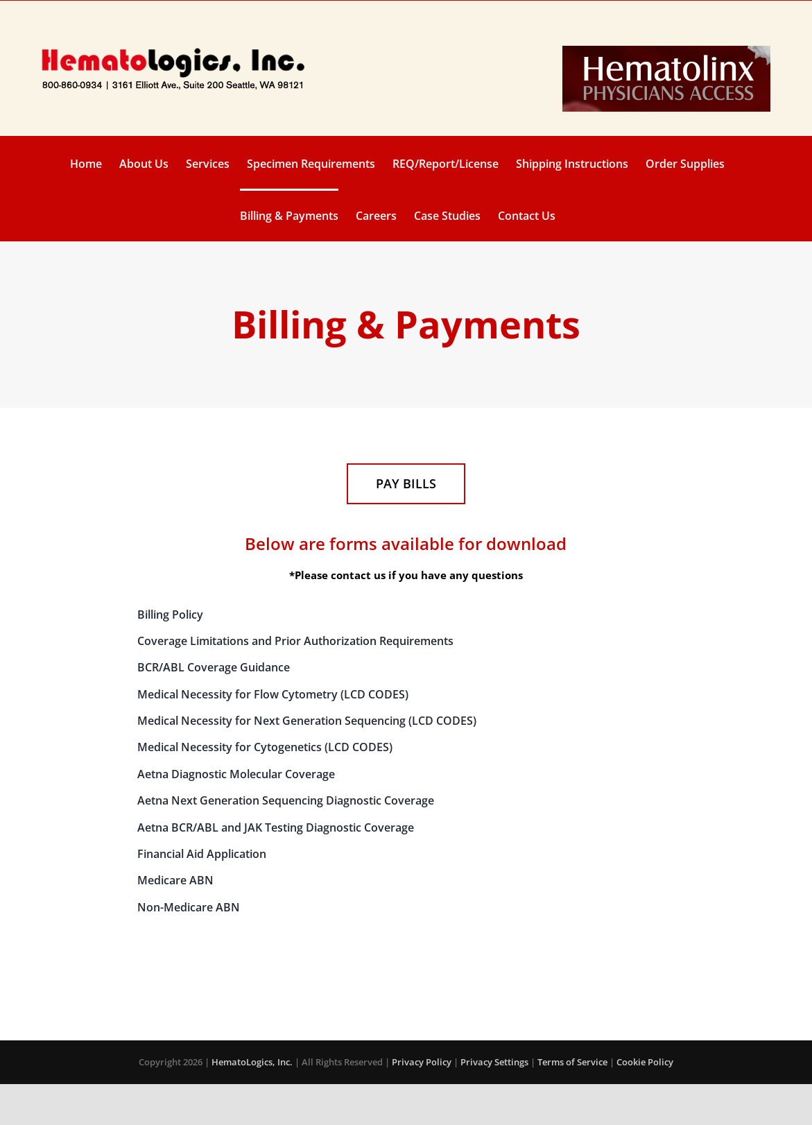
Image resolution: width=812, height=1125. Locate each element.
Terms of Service (572, 1062)
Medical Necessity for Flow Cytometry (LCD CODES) (272, 694)
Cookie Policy (644, 1062)
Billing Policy (170, 614)
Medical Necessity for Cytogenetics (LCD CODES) (264, 747)
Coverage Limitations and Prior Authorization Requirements (295, 641)
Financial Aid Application (201, 853)
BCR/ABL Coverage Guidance (213, 667)
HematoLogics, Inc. (252, 1062)
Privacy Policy (421, 1062)
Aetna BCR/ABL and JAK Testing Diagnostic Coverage (275, 827)
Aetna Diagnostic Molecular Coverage (236, 774)
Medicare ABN (175, 880)
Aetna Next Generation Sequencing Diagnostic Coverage (285, 800)
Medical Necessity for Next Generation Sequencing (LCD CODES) (306, 720)
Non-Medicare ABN (188, 907)
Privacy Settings (494, 1062)
